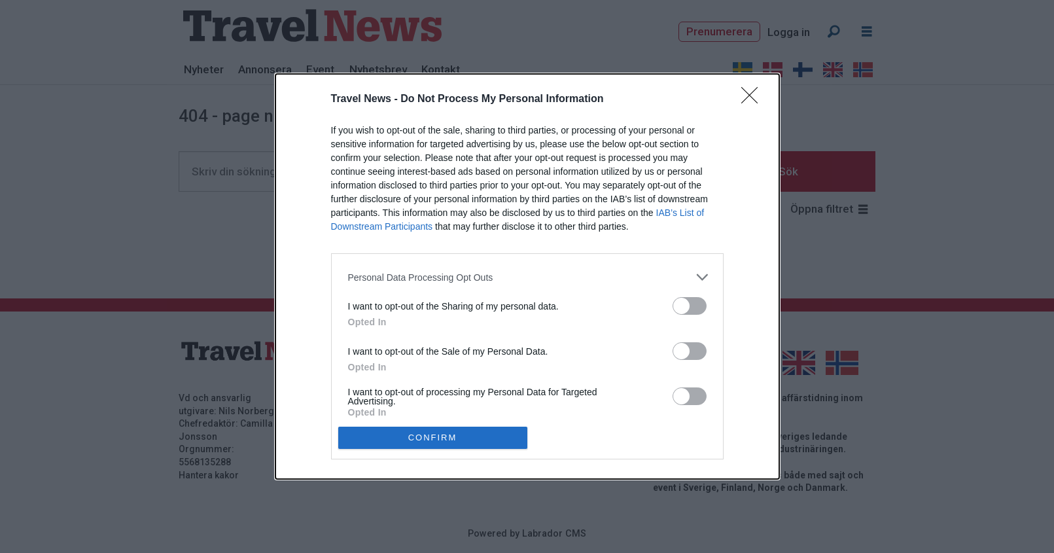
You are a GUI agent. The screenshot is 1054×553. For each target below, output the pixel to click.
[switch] (690, 306)
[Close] (753, 99)
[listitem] (527, 277)
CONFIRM (432, 437)
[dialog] (527, 276)
